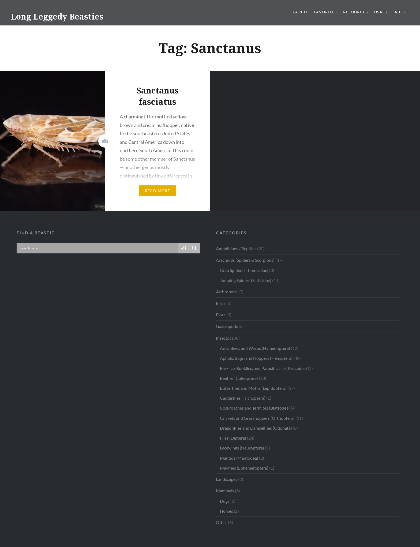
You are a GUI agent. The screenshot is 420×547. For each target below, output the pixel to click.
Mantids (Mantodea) (239, 457)
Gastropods (227, 326)
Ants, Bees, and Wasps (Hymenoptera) (255, 348)
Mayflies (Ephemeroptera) (244, 467)
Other (221, 522)
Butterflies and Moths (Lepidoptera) (253, 388)
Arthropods (227, 291)
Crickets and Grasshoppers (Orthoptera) (257, 418)
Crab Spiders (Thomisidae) (244, 270)
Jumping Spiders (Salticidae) (245, 280)
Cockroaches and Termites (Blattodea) (255, 407)
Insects (222, 337)
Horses (226, 511)
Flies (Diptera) (233, 437)
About (402, 12)
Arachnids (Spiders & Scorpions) (245, 260)
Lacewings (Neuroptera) (242, 447)
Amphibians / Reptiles (236, 248)
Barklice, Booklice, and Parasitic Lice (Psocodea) (263, 368)
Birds (221, 303)
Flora (221, 314)
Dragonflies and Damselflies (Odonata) (256, 427)
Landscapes (226, 479)
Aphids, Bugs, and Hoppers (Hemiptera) (256, 358)
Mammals (225, 490)
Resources (355, 12)
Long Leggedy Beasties (57, 16)
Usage (381, 12)
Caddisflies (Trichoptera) (242, 397)
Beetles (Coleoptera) (239, 378)
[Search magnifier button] (194, 248)
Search (298, 12)
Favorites (325, 12)
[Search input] (98, 248)
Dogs (225, 501)
